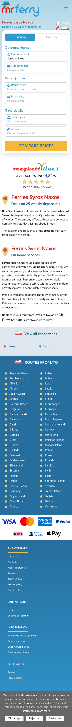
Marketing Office (17, 568)
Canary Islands (18, 414)
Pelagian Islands (54, 440)
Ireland (49, 373)
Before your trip (16, 641)
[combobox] (36, 59)
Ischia (48, 378)
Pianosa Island (53, 445)
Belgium (15, 409)
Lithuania (50, 393)
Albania (13, 383)
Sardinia (49, 465)
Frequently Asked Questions (23, 635)
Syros (46, 346)
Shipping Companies (18, 647)
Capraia (14, 419)
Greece (14, 506)
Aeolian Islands (18, 378)
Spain (48, 475)
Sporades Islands (55, 481)
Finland (14, 475)
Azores (13, 399)
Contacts (12, 562)
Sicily (48, 470)
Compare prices (36, 146)
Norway (50, 429)
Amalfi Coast (17, 393)
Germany (15, 491)
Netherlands (52, 414)
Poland (49, 450)
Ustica (49, 501)
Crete (13, 440)
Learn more (43, 711)
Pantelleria (51, 434)
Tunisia (49, 496)
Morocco (50, 409)
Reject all (34, 718)
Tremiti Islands (53, 491)
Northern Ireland (55, 424)
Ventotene (51, 506)
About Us (13, 556)
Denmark (15, 455)
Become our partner (18, 615)
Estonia (14, 470)
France (13, 481)
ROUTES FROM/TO (41, 363)
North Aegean (53, 419)
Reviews (12, 573)
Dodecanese (17, 460)
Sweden (50, 486)
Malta (48, 399)
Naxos (11, 346)
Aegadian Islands (19, 373)
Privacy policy (15, 584)
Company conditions (18, 652)
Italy (47, 383)
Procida (49, 460)
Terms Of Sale (15, 579)
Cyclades (15, 450)
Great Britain (17, 501)
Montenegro (52, 404)
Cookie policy (15, 590)
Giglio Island (17, 496)
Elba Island (16, 465)
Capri (13, 424)
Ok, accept (14, 718)
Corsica (14, 434)
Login (11, 610)
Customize (54, 718)
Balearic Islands (19, 404)
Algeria (13, 388)
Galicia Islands (18, 486)
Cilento (14, 429)
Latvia (48, 388)
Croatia (14, 445)
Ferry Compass (16, 678)
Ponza (48, 455)
